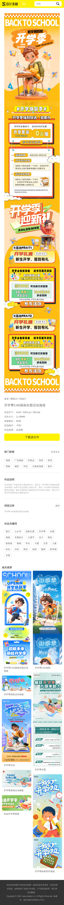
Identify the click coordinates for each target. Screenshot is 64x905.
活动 (17, 549)
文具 (45, 543)
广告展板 (19, 460)
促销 (34, 549)
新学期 (53, 549)
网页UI (14, 399)
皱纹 (17, 466)
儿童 (54, 543)
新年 (50, 466)
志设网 (19, 430)
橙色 (50, 537)
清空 (57, 505)
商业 (25, 549)
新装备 (9, 543)
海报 (8, 460)
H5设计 (22, 399)
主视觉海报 (37, 466)
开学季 (42, 531)
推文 (8, 531)
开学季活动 (9, 765)
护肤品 (31, 460)
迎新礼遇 (30, 531)
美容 (41, 460)
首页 (6, 399)
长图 (52, 531)
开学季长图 (40, 769)
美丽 (8, 466)
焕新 (43, 549)
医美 (50, 460)
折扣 (8, 549)
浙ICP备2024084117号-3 (33, 900)
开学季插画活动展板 (14, 790)
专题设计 (19, 537)
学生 (28, 543)
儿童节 (31, 537)
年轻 (25, 466)
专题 (8, 555)
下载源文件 (32, 437)
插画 (19, 543)
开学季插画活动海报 (14, 694)
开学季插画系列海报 (45, 871)
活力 (41, 537)
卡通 (36, 543)
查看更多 (55, 452)
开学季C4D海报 (42, 668)
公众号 (18, 531)
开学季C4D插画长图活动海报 (16, 511)
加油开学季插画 (11, 814)
